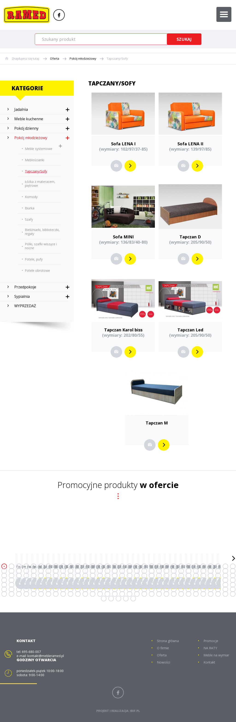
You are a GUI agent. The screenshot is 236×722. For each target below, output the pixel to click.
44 (85, 571)
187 (196, 589)
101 (33, 580)
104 (56, 580)
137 (63, 585)
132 (26, 585)
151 (166, 585)
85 (151, 575)
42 (70, 571)
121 (181, 580)
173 (92, 589)
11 (78, 566)
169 (63, 589)
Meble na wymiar (216, 655)
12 (85, 566)
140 (85, 585)
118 (159, 580)
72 (56, 575)
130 (11, 585)
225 (103, 598)
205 (92, 594)
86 (159, 575)
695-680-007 (31, 651)
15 (107, 566)
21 (151, 566)
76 (85, 575)
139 (78, 585)
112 (115, 580)
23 (166, 566)
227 (118, 598)
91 (196, 575)
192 (233, 589)
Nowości (163, 662)
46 (100, 571)
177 (122, 589)
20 (144, 566)
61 (210, 571)
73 (63, 575)
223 (225, 594)
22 (159, 566)
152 (174, 585)
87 (166, 575)
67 (19, 575)
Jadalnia (21, 109)
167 (48, 589)
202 (70, 594)
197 (33, 594)
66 (11, 575)
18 (129, 566)
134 (41, 585)
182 (159, 589)
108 (85, 580)
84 (144, 575)
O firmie (163, 648)
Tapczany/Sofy (117, 58)
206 (100, 594)
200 (56, 594)
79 (107, 575)
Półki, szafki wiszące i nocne (41, 246)
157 (210, 585)
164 (26, 589)
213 (151, 594)
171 (78, 589)
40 (56, 571)
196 (26, 594)
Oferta (54, 58)
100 (26, 580)
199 (48, 594)
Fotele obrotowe (37, 270)
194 (11, 594)
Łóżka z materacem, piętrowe (40, 183)
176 (115, 589)
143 (107, 585)
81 (122, 575)
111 (107, 580)
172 (85, 589)
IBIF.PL (135, 711)
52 (144, 571)
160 (233, 585)
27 (196, 566)
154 (188, 585)
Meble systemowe (38, 149)
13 (92, 566)
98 (11, 580)
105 (63, 580)
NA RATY (210, 648)
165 (33, 589)
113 (122, 580)
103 (48, 580)
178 (129, 589)
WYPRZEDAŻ (25, 306)
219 (196, 594)
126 (218, 580)
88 (174, 575)
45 (92, 571)
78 (100, 575)
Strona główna (168, 641)
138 (70, 585)
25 (181, 566)
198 (41, 594)
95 (225, 575)
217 (181, 594)
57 (181, 571)
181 (151, 589)
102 (41, 580)
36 (26, 571)
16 (115, 566)
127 (225, 580)
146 (129, 585)
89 (181, 575)
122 (188, 580)
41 (63, 571)
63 (225, 571)
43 (78, 571)
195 (19, 594)
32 (233, 566)
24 (174, 566)
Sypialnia (22, 296)
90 (188, 575)
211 (137, 594)
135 (48, 585)
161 (4, 589)
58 (188, 571)
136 (56, 585)
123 (196, 580)
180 (144, 589)
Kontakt (209, 662)
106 (70, 580)
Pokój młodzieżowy (83, 58)
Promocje (211, 641)
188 (203, 589)
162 (11, 589)
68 (26, 575)
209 (122, 594)
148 (144, 585)
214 (159, 594)
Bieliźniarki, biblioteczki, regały (42, 232)
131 (19, 585)
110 (100, 580)
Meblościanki (34, 160)
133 (33, 585)
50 (129, 571)
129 (4, 585)
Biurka (29, 208)
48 (115, 571)
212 (144, 594)
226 (111, 598)
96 (233, 575)
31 (225, 566)
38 (41, 571)
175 (107, 589)
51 (137, 571)
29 (210, 566)
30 (218, 566)
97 (4, 580)
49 (122, 571)
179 (137, 589)
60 (203, 571)
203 (78, 594)
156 (203, 585)
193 (4, 594)
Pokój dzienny (26, 128)
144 (115, 585)
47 (107, 571)
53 (151, 571)
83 (137, 575)
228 (126, 598)
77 (92, 575)
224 (233, 594)
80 (115, 575)
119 (166, 580)
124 (203, 580)
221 (210, 594)
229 (133, 598)
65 (4, 575)
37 (33, 571)
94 (218, 575)
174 (100, 589)
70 (41, 575)
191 (225, 589)
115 (137, 580)
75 (78, 575)
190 (218, 589)
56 (174, 571)
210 (129, 594)
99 (19, 580)
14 (100, 566)
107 (78, 580)
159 (225, 585)
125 (210, 580)
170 (70, 589)
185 (181, 589)
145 (122, 585)
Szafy (29, 219)
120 (174, 580)
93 (210, 575)
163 (19, 589)
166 (41, 589)
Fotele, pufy (34, 259)
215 (166, 594)
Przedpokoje (25, 287)
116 (144, 580)
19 (137, 566)
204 (85, 594)
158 (218, 585)
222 (218, 594)
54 (159, 571)
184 (174, 589)
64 (233, 571)
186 (188, 589)
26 (188, 566)
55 (166, 571)
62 (218, 571)
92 (203, 575)
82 (129, 575)
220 (203, 594)
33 (4, 571)
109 (92, 580)
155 (196, 585)
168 (56, 589)
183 (166, 589)
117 (151, 580)
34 (11, 571)
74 (70, 575)
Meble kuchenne (28, 119)
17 (122, 566)
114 (129, 580)
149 (151, 585)
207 (107, 594)
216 (174, 594)
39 (48, 571)
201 (63, 594)
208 (115, 594)
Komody (31, 197)
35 (19, 571)
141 (92, 585)
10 (70, 566)
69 (33, 575)
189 (210, 589)
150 (159, 585)
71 (48, 575)
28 (203, 566)
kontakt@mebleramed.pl (45, 656)
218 (188, 594)
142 (100, 585)
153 (181, 585)
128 (233, 580)
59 (196, 571)
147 (137, 585)
